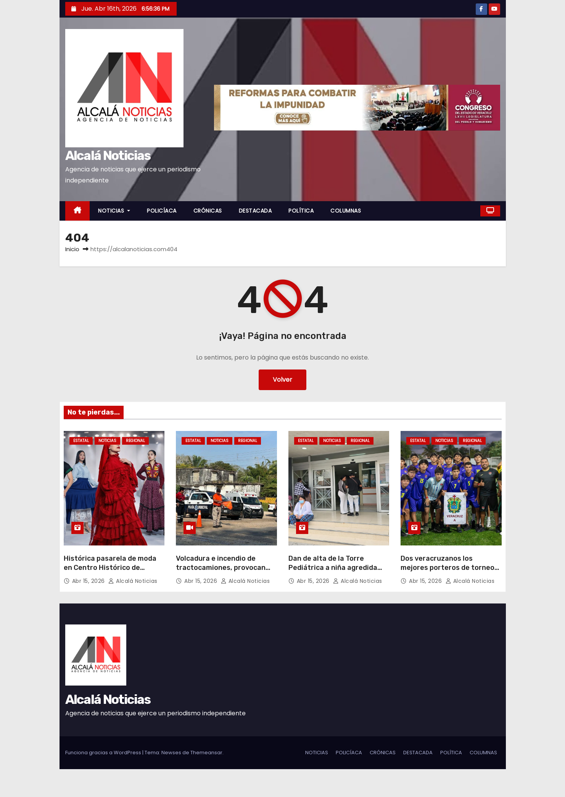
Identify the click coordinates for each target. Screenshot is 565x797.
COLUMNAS (345, 211)
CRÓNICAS (207, 211)
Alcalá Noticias (108, 155)
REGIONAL (135, 441)
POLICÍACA (162, 211)
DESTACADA (255, 211)
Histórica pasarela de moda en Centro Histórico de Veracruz (110, 567)
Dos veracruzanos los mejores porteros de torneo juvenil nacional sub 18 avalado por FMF (447, 572)
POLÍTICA (301, 211)
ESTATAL (81, 441)
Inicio (72, 249)
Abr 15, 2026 (89, 581)
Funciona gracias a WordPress (103, 752)
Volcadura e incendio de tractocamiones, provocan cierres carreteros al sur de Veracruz (222, 572)
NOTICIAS (114, 211)
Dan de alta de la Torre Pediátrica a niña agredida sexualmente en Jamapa (332, 567)
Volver (282, 379)
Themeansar (206, 752)
